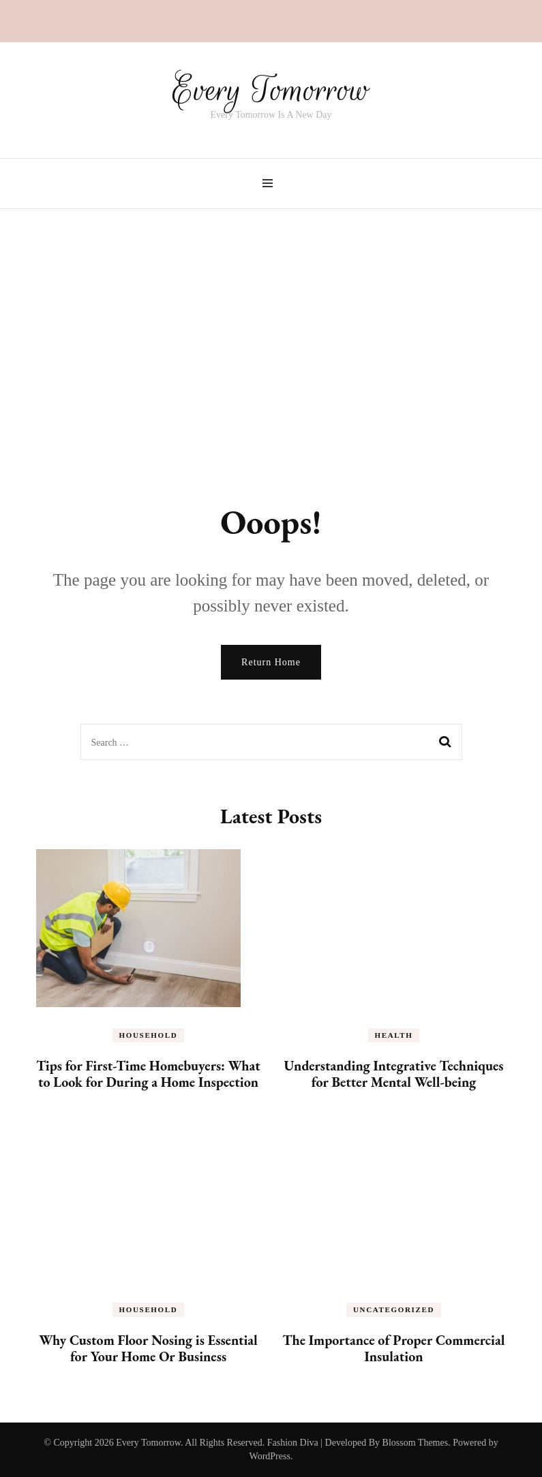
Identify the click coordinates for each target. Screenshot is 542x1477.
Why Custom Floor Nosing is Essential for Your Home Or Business (148, 1348)
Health (394, 1035)
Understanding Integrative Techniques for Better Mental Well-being (393, 1074)
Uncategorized (393, 1309)
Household (148, 1035)
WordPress (270, 1456)
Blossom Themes (415, 1443)
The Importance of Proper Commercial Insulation (394, 1348)
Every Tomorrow (271, 90)
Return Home (271, 662)
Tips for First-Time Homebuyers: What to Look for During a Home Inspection (148, 1074)
